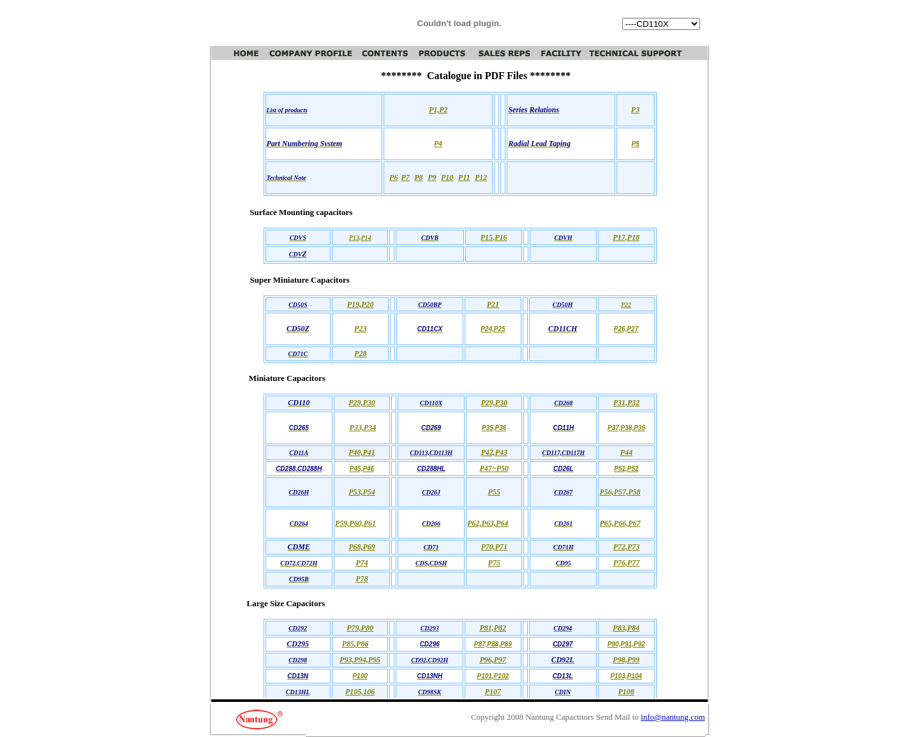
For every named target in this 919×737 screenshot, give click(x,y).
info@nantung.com (673, 717)
